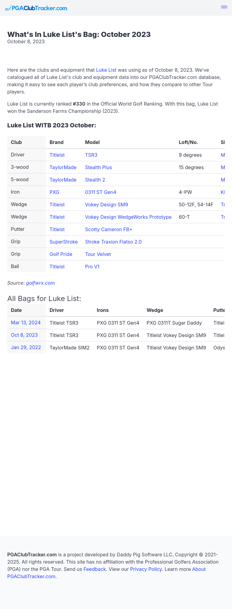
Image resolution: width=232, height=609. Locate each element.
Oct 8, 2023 (24, 335)
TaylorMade (63, 167)
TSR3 (91, 155)
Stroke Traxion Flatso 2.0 (113, 242)
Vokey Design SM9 (106, 204)
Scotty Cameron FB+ (108, 229)
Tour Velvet (98, 254)
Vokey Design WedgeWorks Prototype (128, 217)
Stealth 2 (95, 180)
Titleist (57, 155)
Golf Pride (61, 254)
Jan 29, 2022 (26, 347)
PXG (55, 192)
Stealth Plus (98, 167)
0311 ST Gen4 (100, 192)
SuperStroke (64, 242)
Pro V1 (92, 267)
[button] (224, 8)
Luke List (106, 70)
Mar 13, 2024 (26, 322)
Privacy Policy (146, 569)
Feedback (94, 569)
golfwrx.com (40, 283)
